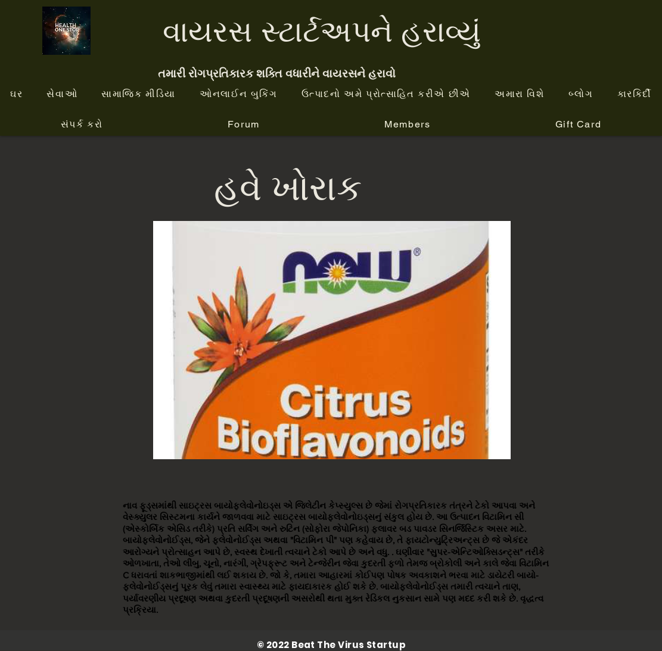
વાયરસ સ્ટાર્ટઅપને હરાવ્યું (322, 30)
